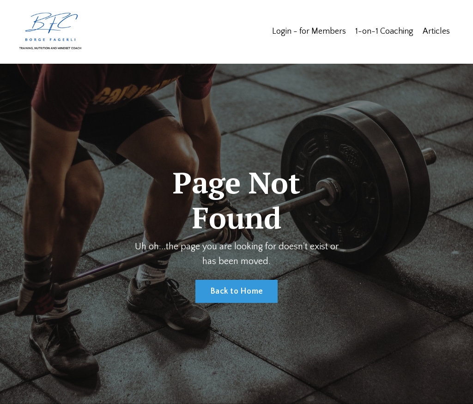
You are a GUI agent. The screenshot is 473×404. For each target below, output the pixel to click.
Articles (436, 31)
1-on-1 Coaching (384, 31)
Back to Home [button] (236, 291)
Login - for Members (309, 31)
